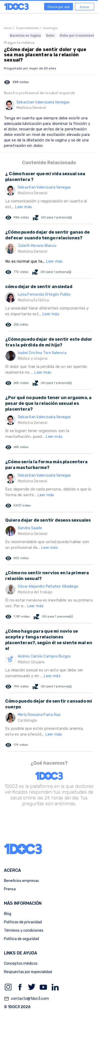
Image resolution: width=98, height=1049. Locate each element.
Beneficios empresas (21, 881)
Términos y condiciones (23, 930)
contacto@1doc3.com (26, 998)
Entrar (84, 7)
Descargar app (59, 7)
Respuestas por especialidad (28, 972)
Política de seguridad (21, 939)
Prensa (10, 889)
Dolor (50, 35)
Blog (7, 914)
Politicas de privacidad (23, 922)
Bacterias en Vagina (25, 35)
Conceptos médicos (21, 963)
